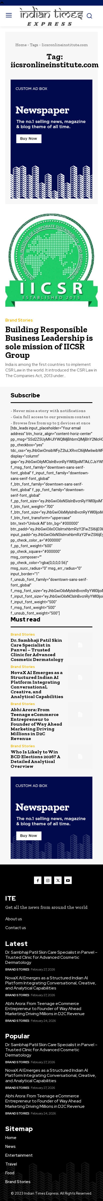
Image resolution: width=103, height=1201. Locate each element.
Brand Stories (19, 320)
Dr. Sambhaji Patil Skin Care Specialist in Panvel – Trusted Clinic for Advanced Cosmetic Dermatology (37, 649)
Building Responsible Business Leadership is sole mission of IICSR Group (49, 342)
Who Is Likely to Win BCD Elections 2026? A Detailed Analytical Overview (35, 759)
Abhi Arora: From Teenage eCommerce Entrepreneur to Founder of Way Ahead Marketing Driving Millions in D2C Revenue (36, 724)
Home (21, 44)
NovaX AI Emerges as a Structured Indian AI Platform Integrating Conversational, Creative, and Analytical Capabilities (37, 684)
